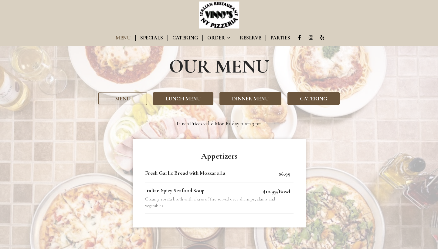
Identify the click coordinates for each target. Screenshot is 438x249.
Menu (123, 38)
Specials (151, 38)
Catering (185, 38)
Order (218, 38)
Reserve (250, 38)
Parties (280, 38)
